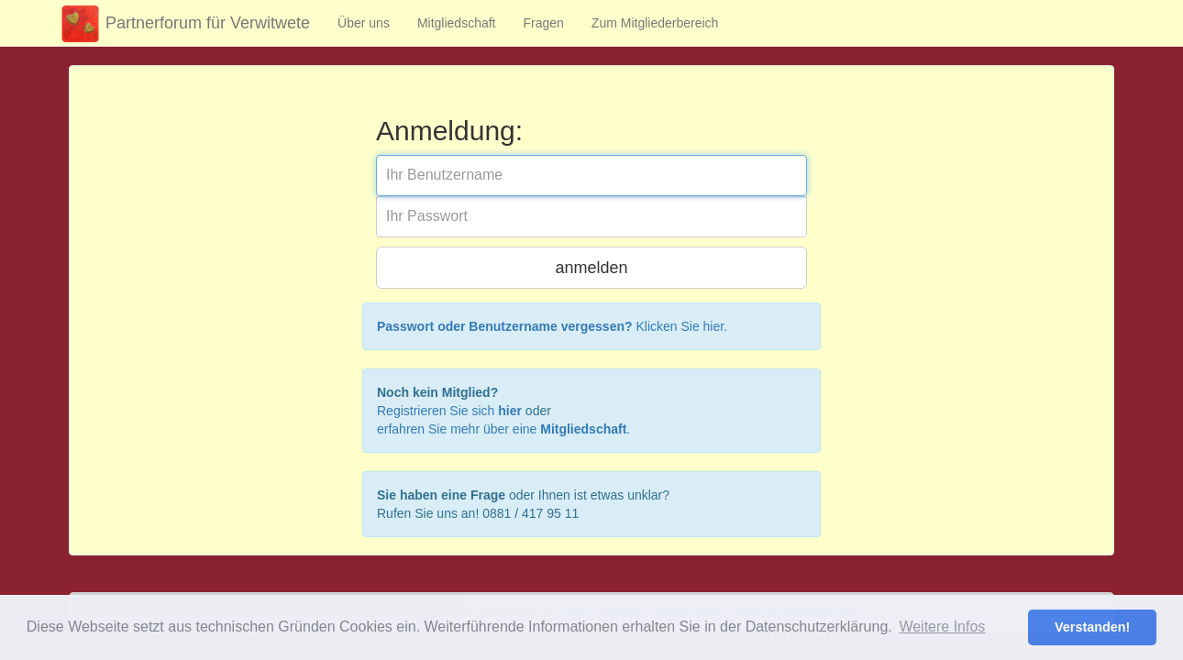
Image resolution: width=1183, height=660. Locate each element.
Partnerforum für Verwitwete (182, 24)
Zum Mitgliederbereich (655, 23)
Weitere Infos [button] (942, 626)
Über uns (363, 23)
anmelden (591, 267)
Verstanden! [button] (1092, 627)
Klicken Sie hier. (552, 326)
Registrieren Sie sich (449, 410)
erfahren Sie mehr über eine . (503, 429)
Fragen (544, 23)
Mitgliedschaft (456, 23)
